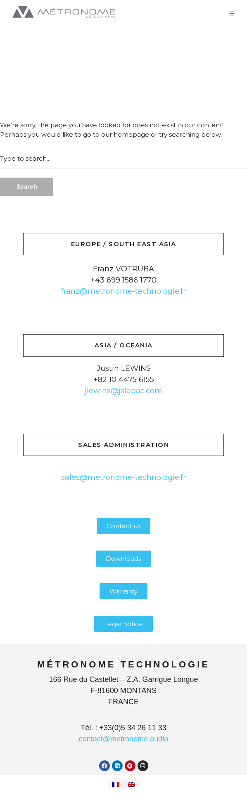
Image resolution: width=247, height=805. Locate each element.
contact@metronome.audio (123, 739)
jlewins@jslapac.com (123, 390)
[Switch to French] (116, 784)
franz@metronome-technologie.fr (123, 291)
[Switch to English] (131, 784)
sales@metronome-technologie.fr (123, 477)
